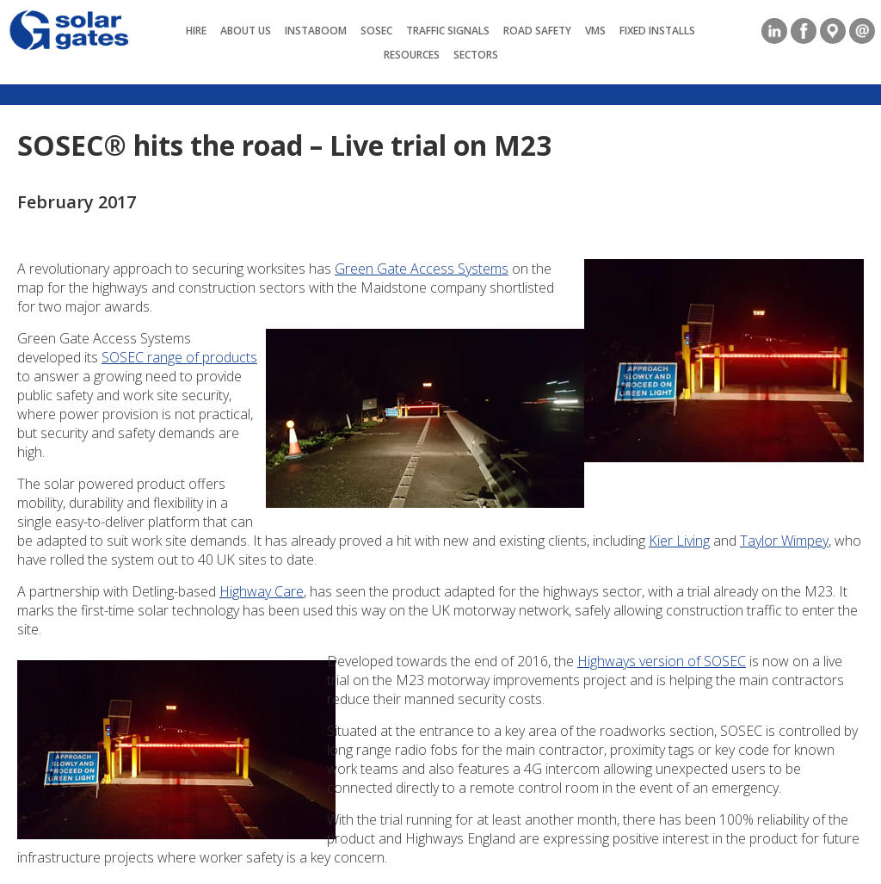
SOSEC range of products (179, 357)
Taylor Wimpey (784, 540)
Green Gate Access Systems (421, 268)
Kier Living (679, 540)
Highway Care (261, 591)
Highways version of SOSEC (661, 661)
